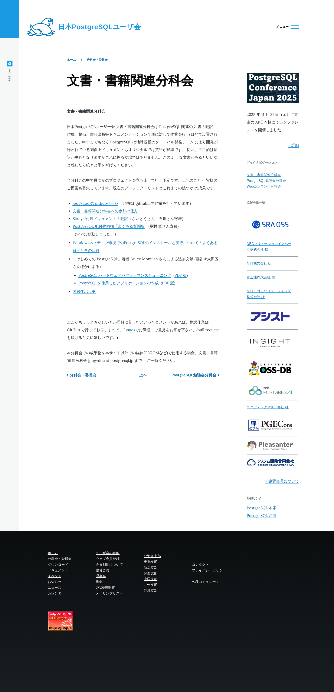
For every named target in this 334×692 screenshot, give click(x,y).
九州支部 (150, 585)
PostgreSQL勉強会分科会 (193, 375)
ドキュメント (58, 570)
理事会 (101, 576)
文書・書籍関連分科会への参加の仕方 (105, 211)
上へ (143, 375)
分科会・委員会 (97, 59)
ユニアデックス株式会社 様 (267, 407)
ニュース (54, 587)
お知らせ (54, 582)
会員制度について (109, 564)
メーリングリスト (109, 593)
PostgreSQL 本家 (261, 507)
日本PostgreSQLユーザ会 (99, 27)
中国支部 (150, 579)
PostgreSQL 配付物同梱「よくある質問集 (109, 226)
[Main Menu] (286, 27)
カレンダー (56, 593)
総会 (99, 582)
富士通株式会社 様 (261, 277)
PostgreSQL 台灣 (261, 515)
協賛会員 (102, 570)
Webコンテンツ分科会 (264, 186)
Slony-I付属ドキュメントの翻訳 (100, 218)
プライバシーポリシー (209, 570)
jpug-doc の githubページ (95, 203)
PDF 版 (180, 275)
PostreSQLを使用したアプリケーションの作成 (118, 283)
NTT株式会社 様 (259, 263)
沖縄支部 (150, 590)
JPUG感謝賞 (105, 587)
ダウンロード (58, 564)
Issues (129, 329)
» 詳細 (293, 145)
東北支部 (150, 562)
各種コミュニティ (205, 582)
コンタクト (200, 564)
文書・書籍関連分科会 (264, 175)
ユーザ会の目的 (107, 553)
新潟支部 (150, 567)
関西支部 (150, 573)
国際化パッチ (84, 291)
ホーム (71, 59)
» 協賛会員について (282, 481)
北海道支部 (152, 556)
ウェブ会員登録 (107, 559)
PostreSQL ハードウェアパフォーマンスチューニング (124, 275)
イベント (54, 576)
